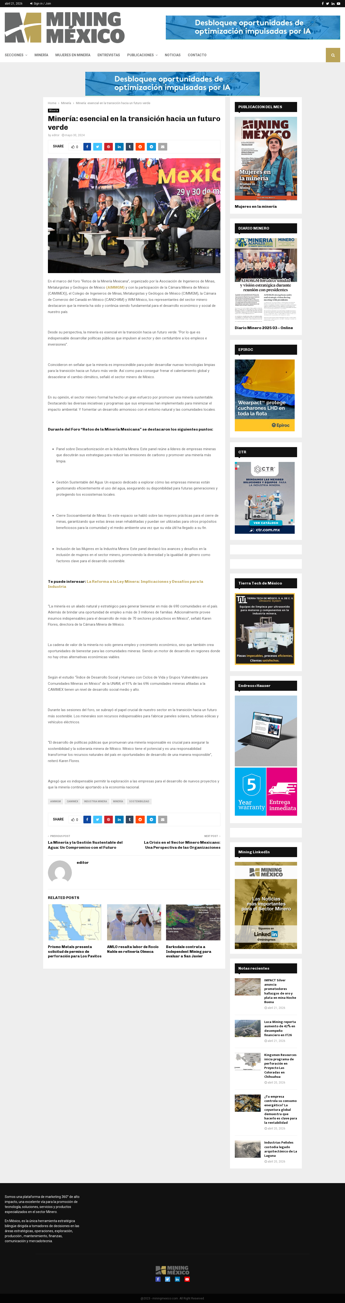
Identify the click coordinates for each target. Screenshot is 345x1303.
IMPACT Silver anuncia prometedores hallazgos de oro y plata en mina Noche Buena (280, 991)
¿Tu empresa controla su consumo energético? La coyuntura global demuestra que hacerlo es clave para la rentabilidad (280, 1109)
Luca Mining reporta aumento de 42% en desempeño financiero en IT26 (280, 1028)
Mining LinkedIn (254, 852)
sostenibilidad (139, 801)
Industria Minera (95, 801)
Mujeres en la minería (256, 206)
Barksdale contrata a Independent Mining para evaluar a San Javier (188, 951)
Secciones (14, 55)
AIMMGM (55, 801)
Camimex (72, 801)
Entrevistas (109, 55)
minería (118, 801)
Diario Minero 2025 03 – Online (264, 328)
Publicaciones (140, 55)
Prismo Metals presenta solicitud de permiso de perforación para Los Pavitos (75, 951)
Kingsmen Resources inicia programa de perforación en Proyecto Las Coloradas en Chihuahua (280, 1065)
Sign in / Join (40, 3)
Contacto (197, 55)
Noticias (173, 55)
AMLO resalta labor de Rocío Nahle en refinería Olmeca (133, 949)
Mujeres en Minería (72, 55)
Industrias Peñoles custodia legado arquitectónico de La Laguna (280, 1149)
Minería (41, 55)
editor (55, 135)
